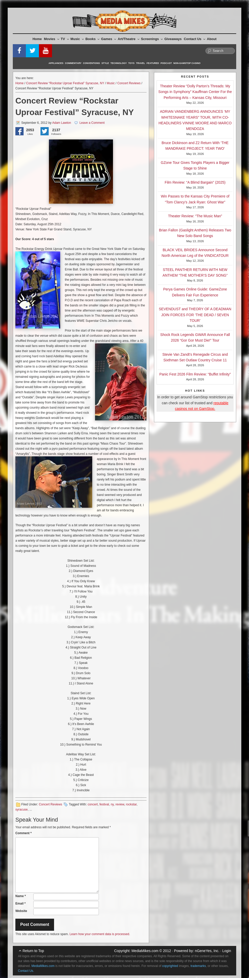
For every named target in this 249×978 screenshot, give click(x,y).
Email (20, 903)
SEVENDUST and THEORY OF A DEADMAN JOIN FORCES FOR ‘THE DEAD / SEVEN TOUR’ (195, 315)
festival (104, 804)
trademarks (198, 966)
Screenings (152, 39)
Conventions (91, 63)
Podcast (166, 63)
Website (21, 911)
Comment (23, 833)
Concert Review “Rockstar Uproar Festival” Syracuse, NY (65, 83)
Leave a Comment (92, 123)
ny (112, 804)
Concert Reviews (129, 83)
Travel (140, 63)
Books (92, 39)
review (120, 804)
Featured (153, 63)
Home (37, 39)
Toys (131, 63)
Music (77, 39)
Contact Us (194, 39)
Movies (51, 39)
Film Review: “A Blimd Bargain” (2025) (195, 182)
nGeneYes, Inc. (207, 951)
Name (20, 896)
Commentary (73, 63)
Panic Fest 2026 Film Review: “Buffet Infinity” (195, 374)
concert (93, 804)
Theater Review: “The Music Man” (195, 216)
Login (226, 951)
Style (105, 63)
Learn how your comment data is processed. (99, 934)
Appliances (56, 63)
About (212, 39)
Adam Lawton (61, 123)
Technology (118, 63)
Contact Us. (26, 971)
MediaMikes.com (144, 951)
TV (65, 39)
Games (108, 39)
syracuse (21, 809)
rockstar (131, 804)
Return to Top (33, 951)
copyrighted (170, 966)
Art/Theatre (128, 39)
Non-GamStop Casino (187, 63)
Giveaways (173, 39)
